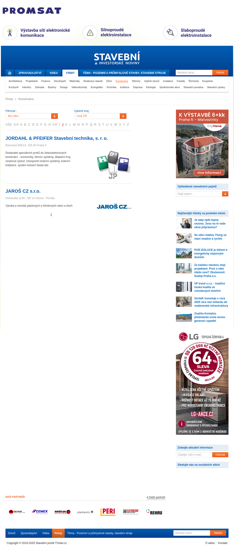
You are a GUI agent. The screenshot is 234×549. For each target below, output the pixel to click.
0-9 (16, 124)
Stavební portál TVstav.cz (51, 543)
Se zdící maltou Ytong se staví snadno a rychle (210, 236)
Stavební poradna (193, 87)
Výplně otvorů (151, 81)
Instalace (168, 81)
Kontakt (222, 543)
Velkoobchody (79, 87)
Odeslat (220, 454)
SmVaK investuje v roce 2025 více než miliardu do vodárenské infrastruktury (211, 302)
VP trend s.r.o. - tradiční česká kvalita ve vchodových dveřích (209, 287)
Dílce (109, 81)
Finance (45, 81)
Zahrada (39, 87)
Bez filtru (13, 116)
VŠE (8, 124)
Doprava (138, 87)
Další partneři (157, 497)
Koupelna (207, 81)
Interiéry (26, 87)
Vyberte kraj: (81, 111)
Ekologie (151, 87)
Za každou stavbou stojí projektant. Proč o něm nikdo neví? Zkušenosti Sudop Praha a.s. (209, 270)
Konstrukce (122, 81)
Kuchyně (14, 87)
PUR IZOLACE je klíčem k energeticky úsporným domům (210, 253)
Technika (111, 87)
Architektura (15, 81)
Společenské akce (170, 87)
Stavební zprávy (216, 87)
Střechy (136, 81)
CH (55, 124)
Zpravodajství (29, 533)
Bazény (52, 87)
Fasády (181, 81)
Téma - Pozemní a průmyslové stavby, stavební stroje (99, 533)
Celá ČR (82, 116)
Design (64, 87)
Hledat (220, 72)
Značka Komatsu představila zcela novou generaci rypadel (209, 317)
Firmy (70, 73)
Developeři (60, 81)
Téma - (124, 73)
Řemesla (194, 81)
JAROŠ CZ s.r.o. (22, 191)
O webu (210, 543)
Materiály (74, 81)
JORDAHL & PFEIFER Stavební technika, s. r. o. (56, 138)
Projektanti (32, 81)
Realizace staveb (93, 81)
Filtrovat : (11, 111)
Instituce (124, 87)
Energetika (97, 87)
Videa (54, 73)
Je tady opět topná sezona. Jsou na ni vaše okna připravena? (210, 223)
